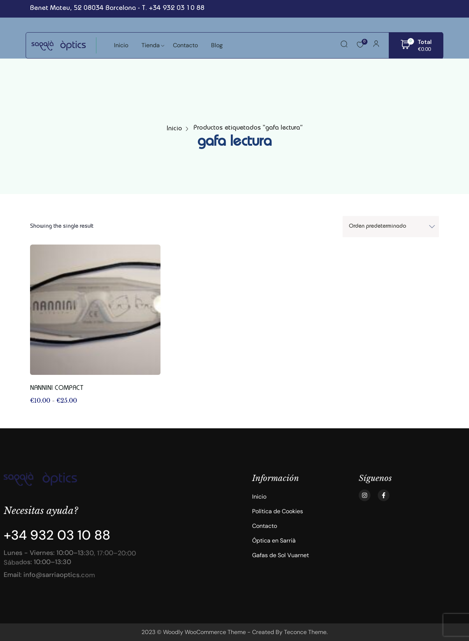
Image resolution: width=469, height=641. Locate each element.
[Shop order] (391, 226)
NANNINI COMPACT (57, 388)
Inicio (174, 129)
